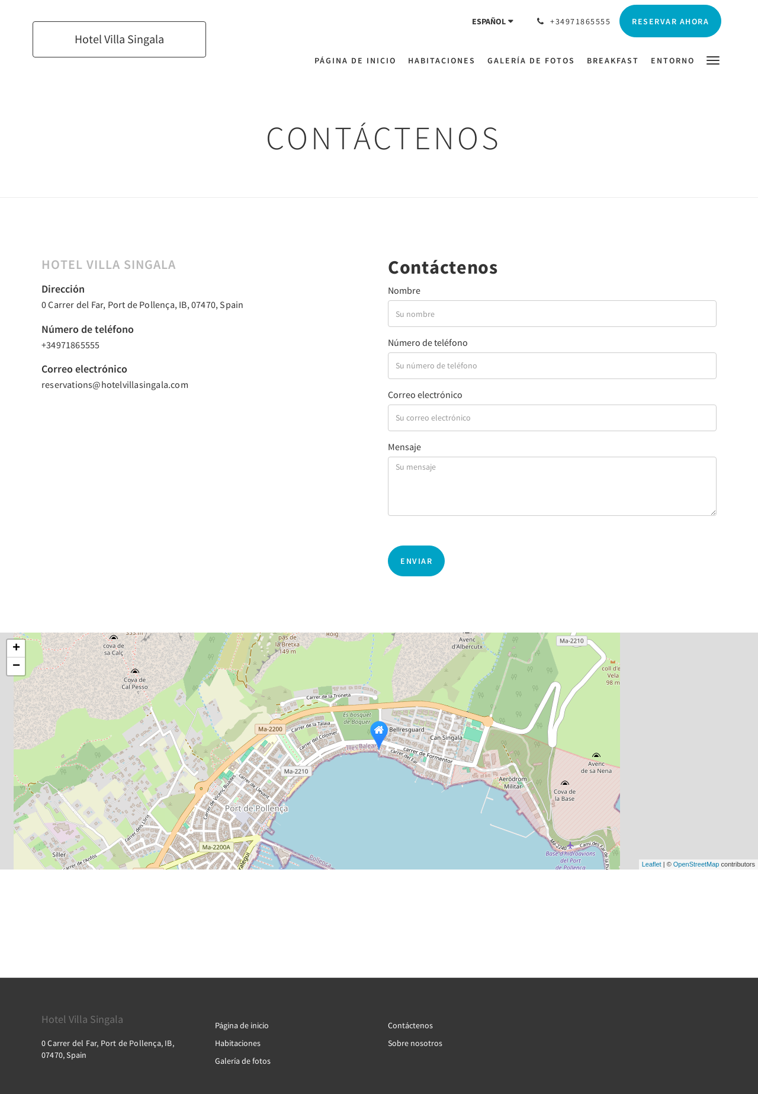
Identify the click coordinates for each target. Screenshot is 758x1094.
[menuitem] (358, 60)
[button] (713, 59)
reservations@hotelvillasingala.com (114, 384)
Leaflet (651, 864)
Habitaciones (238, 1043)
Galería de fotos (243, 1060)
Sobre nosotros (415, 1043)
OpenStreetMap (696, 864)
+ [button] (16, 648)
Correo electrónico (425, 394)
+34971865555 (70, 345)
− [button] (16, 666)
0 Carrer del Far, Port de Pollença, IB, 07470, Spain (142, 304)
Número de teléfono (428, 342)
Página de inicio (242, 1025)
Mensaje (404, 447)
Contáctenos (410, 1025)
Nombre (404, 290)
